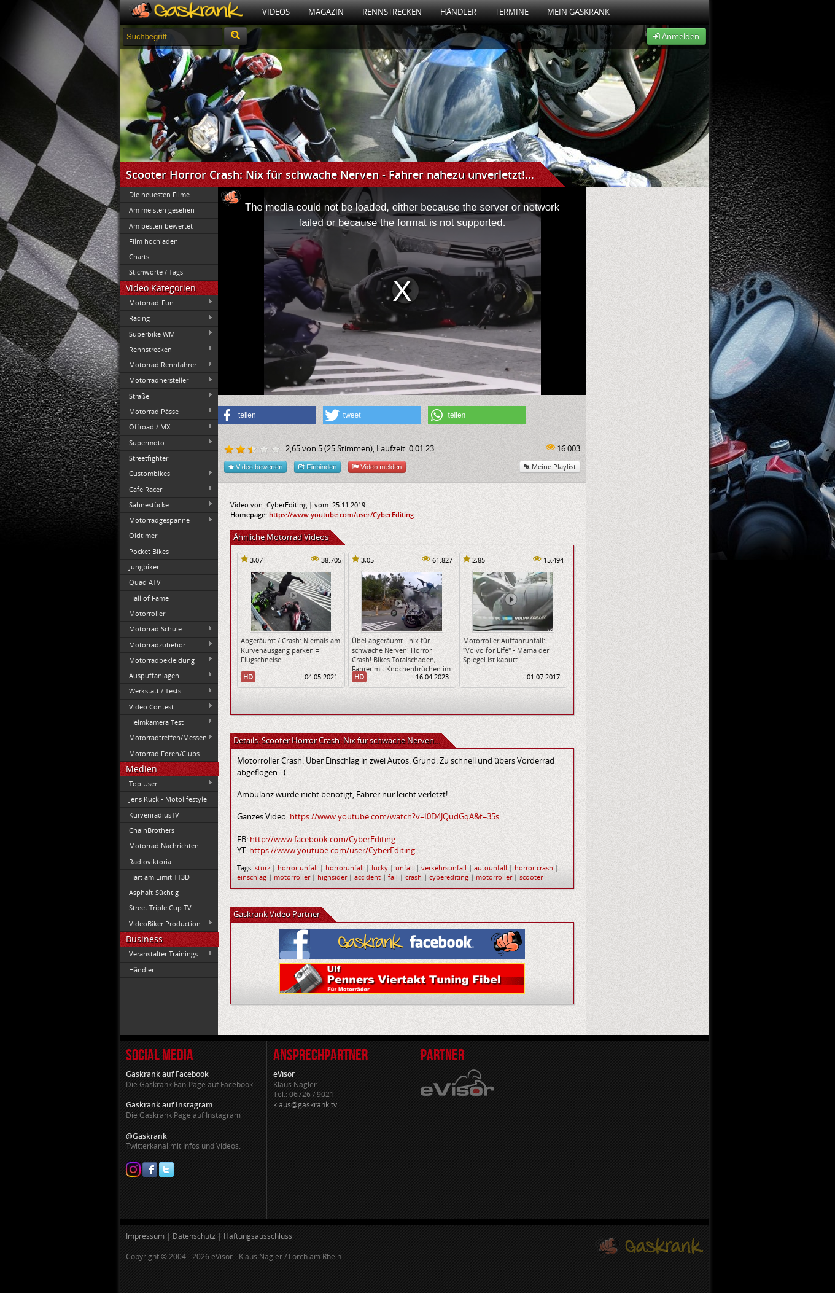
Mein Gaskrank (578, 11)
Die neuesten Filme (159, 194)
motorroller (292, 876)
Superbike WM (166, 333)
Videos (276, 11)
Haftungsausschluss (257, 1236)
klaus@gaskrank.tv (305, 1105)
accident (367, 876)
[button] (267, 415)
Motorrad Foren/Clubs (164, 753)
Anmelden (676, 36)
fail (393, 876)
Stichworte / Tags (156, 271)
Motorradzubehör (166, 644)
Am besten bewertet (161, 225)
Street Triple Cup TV (160, 907)
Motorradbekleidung (166, 660)
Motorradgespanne (166, 520)
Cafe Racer (166, 489)
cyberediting (448, 876)
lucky (379, 867)
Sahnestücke (166, 504)
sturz (262, 867)
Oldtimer (143, 535)
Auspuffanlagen (166, 675)
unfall (404, 867)
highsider (332, 876)
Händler (458, 11)
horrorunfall (344, 867)
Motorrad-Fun (166, 302)
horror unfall (298, 867)
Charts (139, 256)
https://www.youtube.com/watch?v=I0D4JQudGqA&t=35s (394, 816)
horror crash (534, 867)
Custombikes (166, 474)
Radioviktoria (150, 861)
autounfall (490, 867)
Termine (512, 11)
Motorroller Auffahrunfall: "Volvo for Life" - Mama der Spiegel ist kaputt (506, 650)
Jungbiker (144, 566)
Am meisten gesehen (162, 209)
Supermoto (166, 442)
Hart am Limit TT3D (159, 876)
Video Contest (166, 706)
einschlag (251, 876)
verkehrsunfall (444, 867)
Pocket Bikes (149, 551)
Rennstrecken (392, 11)
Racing (166, 318)
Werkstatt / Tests (166, 691)
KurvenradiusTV (154, 814)
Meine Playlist (550, 466)
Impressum (145, 1236)
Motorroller (147, 613)
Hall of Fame (149, 598)
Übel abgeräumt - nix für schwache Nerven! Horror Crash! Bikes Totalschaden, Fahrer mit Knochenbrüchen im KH (401, 659)
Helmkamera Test (166, 722)
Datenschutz (194, 1236)
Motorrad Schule (166, 629)
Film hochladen (153, 241)
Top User (166, 783)
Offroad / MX (166, 427)
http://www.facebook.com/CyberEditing (322, 839)
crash (413, 876)
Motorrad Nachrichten (164, 845)
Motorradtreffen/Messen (166, 738)
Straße (166, 395)
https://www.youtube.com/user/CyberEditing (341, 514)
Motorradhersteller (166, 380)
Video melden (377, 466)
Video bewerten (255, 466)
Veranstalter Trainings (166, 954)
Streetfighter (148, 458)
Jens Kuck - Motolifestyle (168, 798)
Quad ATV (145, 582)
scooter (531, 876)
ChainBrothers (151, 830)
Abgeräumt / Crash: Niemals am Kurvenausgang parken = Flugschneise (290, 650)
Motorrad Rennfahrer (166, 365)
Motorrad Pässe (166, 411)
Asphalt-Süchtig (154, 892)
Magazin (326, 11)
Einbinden (317, 466)
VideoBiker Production (166, 923)
